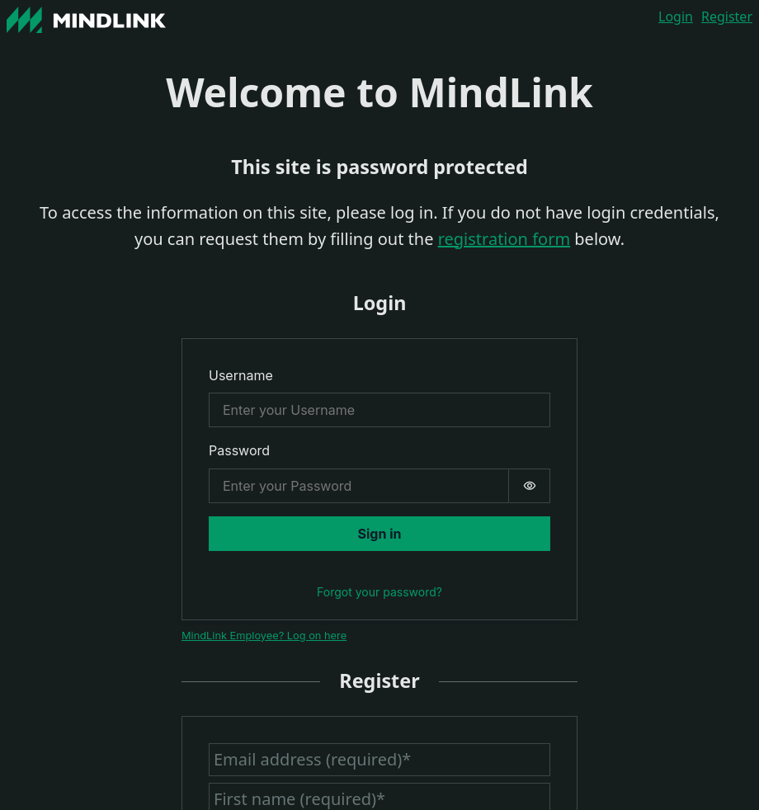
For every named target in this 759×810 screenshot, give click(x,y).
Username (241, 375)
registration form (504, 239)
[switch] (529, 486)
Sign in (380, 533)
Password (239, 450)
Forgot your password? (379, 592)
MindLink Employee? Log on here (264, 635)
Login (675, 16)
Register (726, 16)
